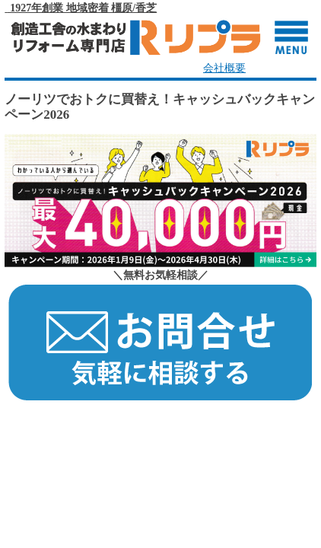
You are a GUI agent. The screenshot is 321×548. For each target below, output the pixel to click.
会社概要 (224, 68)
